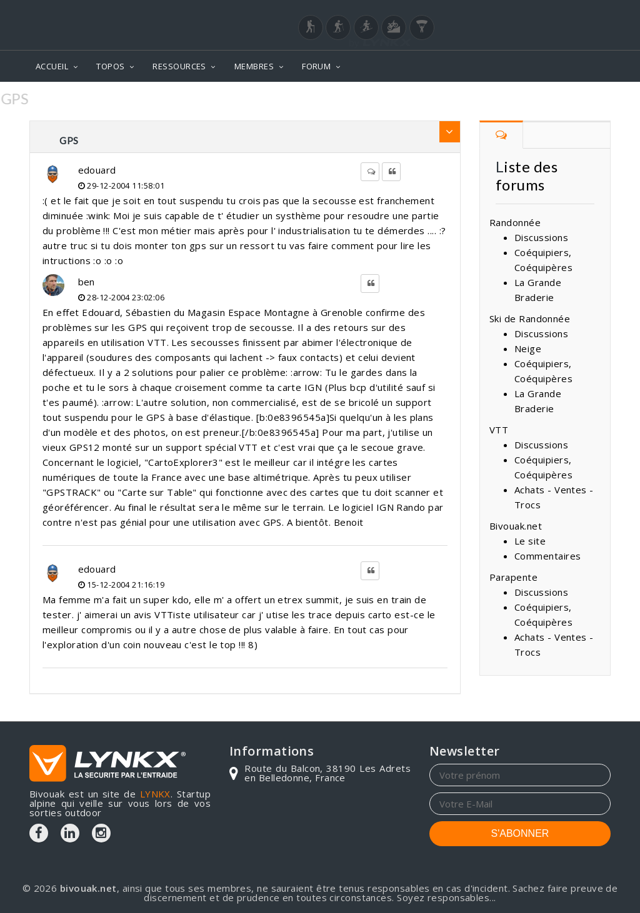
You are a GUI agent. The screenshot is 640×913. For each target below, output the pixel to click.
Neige (527, 348)
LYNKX (155, 793)
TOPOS (110, 66)
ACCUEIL (52, 66)
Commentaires (547, 556)
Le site (530, 541)
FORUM (316, 66)
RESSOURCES (179, 66)
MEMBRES (254, 66)
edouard (97, 170)
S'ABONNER (520, 833)
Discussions (541, 237)
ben (86, 281)
